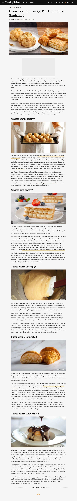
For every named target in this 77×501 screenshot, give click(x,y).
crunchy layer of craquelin (52, 176)
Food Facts (17, 7)
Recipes (25, 2)
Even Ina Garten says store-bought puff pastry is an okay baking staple (43, 249)
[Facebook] (46, 2)
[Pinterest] (54, 2)
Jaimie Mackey (15, 19)
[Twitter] (48, 2)
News (32, 2)
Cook (10, 7)
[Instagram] (59, 2)
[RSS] (62, 2)
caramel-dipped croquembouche (47, 183)
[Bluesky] (57, 2)
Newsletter (69, 2)
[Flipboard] (51, 2)
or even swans (20, 168)
